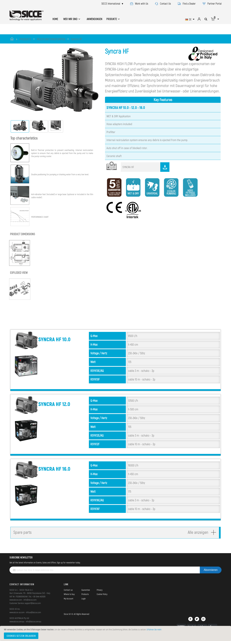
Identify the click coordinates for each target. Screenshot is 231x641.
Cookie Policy (102, 598)
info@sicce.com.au (33, 625)
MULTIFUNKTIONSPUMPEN (51, 39)
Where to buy (69, 598)
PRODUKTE (25, 39)
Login (83, 602)
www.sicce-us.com (16, 616)
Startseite (12, 38)
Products (85, 598)
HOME (55, 19)
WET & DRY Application (119, 120)
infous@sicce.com (33, 616)
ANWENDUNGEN (94, 19)
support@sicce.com (33, 607)
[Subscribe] (211, 574)
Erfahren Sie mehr (154, 629)
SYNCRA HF (145, 171)
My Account (68, 602)
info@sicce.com (30, 604)
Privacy (99, 594)
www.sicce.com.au (16, 625)
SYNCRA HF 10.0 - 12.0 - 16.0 (126, 111)
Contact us (68, 594)
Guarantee (85, 594)
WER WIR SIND (70, 19)
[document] (116, 633)
